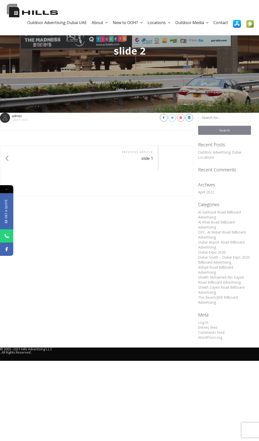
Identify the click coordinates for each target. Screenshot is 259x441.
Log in (203, 322)
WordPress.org (210, 337)
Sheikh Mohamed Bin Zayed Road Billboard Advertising (221, 280)
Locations (159, 22)
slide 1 (120, 89)
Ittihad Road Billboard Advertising (215, 270)
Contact (220, 22)
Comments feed (211, 332)
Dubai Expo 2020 (212, 252)
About (100, 22)
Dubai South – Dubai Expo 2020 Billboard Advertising (224, 260)
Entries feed (207, 327)
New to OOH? (128, 22)
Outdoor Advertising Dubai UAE (57, 22)
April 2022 (206, 192)
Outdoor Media (191, 22)
